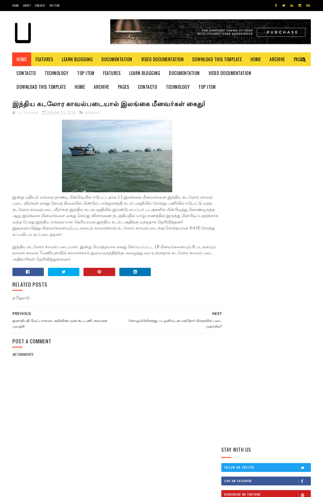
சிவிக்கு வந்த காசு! (271, 289)
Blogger (79, 490)
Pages (123, 87)
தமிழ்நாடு (93, 112)
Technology (57, 73)
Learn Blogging (77, 59)
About (27, 5)
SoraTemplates (38, 490)
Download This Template (217, 59)
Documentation (117, 59)
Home (15, 5)
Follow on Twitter (267, 119)
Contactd (26, 73)
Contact (40, 5)
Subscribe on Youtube (267, 146)
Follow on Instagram (267, 160)
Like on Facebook (267, 133)
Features (44, 59)
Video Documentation (162, 59)
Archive (277, 59)
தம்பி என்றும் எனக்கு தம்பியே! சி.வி (274, 267)
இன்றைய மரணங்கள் (274, 239)
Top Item (54, 5)
